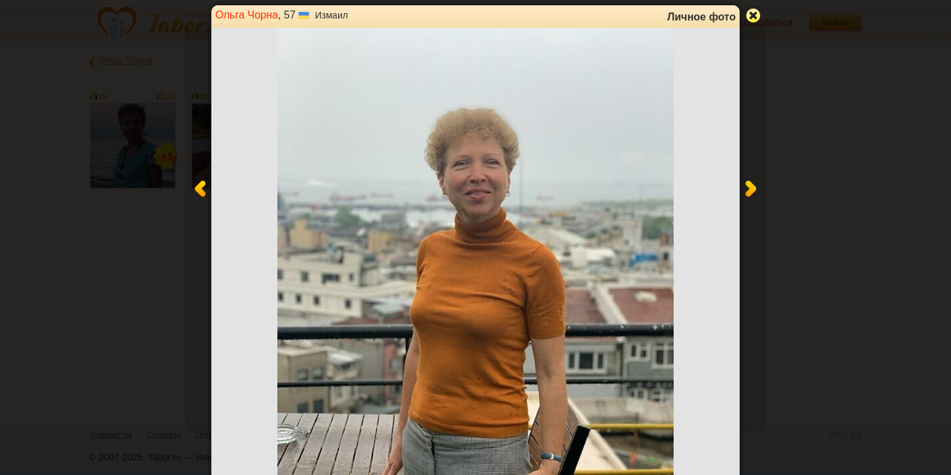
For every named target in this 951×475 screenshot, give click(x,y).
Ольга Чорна (246, 14)
